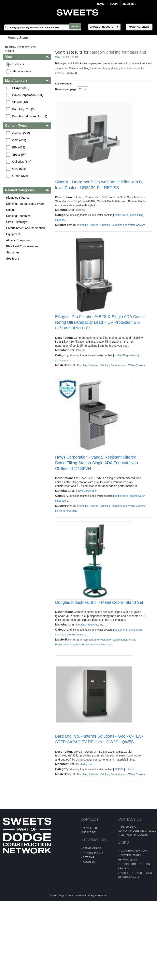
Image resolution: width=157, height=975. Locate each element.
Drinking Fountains (19, 216)
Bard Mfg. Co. (84, 827)
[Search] (45, 27)
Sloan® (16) (21, 102)
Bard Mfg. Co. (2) (24, 109)
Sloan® (80, 222)
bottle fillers (121, 227)
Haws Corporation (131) (28, 95)
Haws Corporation (87, 528)
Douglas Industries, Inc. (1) (30, 116)
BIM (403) (19, 147)
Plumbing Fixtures (18, 197)
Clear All (10, 50)
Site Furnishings (17, 222)
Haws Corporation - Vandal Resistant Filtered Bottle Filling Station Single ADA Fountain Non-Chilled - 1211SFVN (97, 501)
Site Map (88, 920)
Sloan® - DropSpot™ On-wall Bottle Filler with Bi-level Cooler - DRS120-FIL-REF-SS (99, 197)
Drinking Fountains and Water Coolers (26, 206)
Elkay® (80, 375)
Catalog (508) (22, 133)
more (71, 73)
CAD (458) (20, 140)
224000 (119, 832)
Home (100, 3)
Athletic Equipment (19, 240)
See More (13, 258)
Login (114, 3)
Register (129, 3)
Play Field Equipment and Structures (23, 249)
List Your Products (133, 898)
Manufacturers (22, 71)
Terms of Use (92, 911)
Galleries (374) (22, 161)
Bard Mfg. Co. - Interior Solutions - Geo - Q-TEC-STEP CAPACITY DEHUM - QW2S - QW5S (99, 802)
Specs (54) (20, 154)
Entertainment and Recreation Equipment (26, 231)
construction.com (133, 913)
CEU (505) (20, 168)
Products (19, 64)
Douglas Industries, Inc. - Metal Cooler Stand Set (99, 653)
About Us (89, 925)
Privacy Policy (93, 916)
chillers (130, 832)
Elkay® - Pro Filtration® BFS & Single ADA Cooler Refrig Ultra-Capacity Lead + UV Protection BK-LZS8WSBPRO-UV (100, 348)
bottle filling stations (126, 380)
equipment (121, 680)
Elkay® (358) (21, 88)
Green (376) (21, 175)
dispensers (61, 385)
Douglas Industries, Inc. (90, 675)
